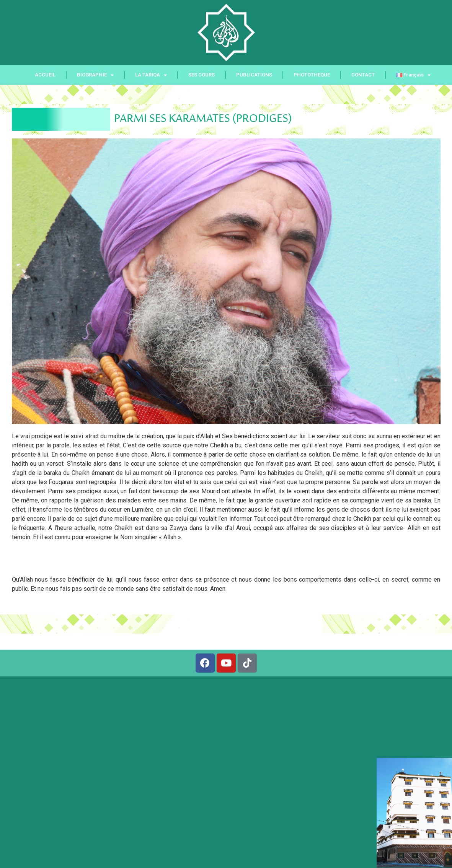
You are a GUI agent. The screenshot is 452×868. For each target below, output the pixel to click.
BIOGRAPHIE (95, 75)
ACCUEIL (45, 75)
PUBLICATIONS (254, 75)
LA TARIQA (151, 75)
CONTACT (363, 75)
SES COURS (201, 75)
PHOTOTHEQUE (312, 75)
